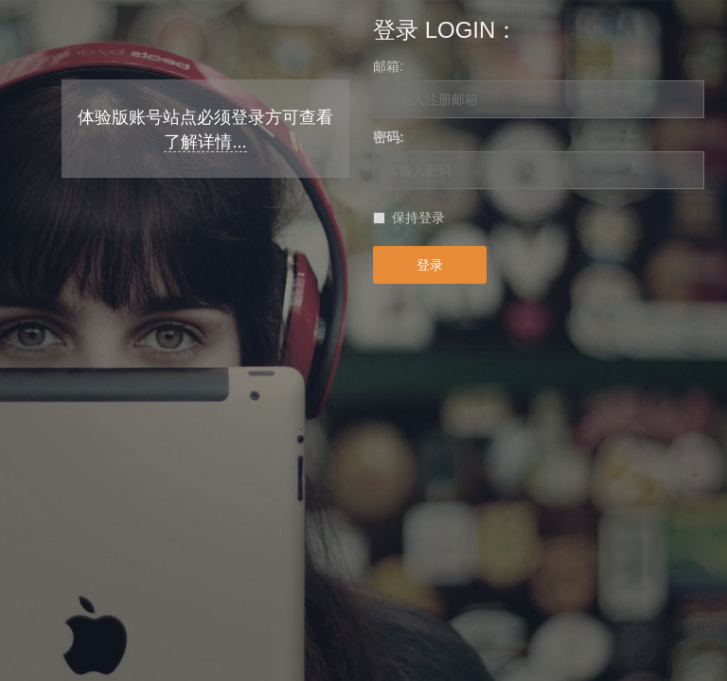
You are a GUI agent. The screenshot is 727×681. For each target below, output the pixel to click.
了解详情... (205, 141)
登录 (430, 264)
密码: (388, 137)
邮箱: (388, 66)
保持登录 (418, 217)
